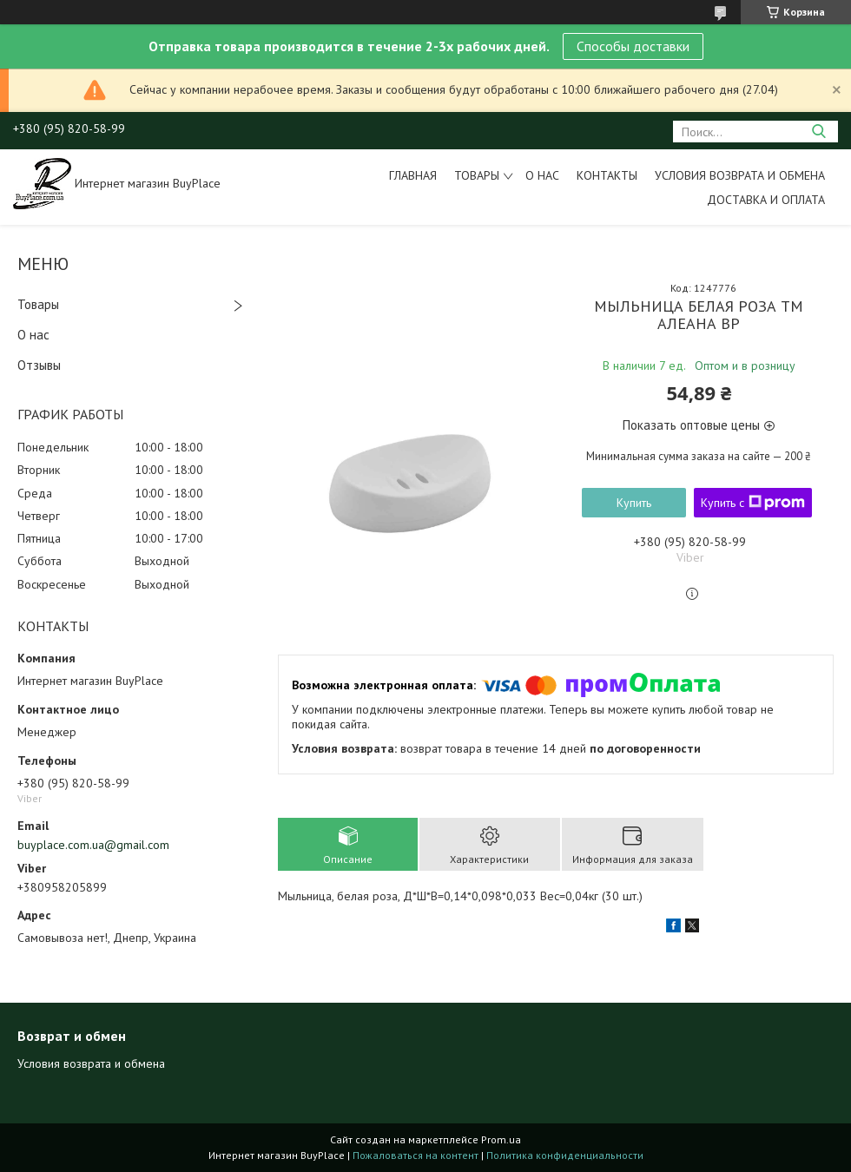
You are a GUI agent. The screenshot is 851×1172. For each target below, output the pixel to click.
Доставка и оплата (766, 199)
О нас (542, 175)
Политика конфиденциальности (564, 1155)
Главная (413, 175)
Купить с (753, 502)
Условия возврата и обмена (740, 175)
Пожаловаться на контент (415, 1155)
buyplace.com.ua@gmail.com (93, 845)
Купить (634, 502)
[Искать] (818, 131)
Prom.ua (501, 1139)
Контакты (607, 175)
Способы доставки (633, 46)
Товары (476, 175)
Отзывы (39, 365)
